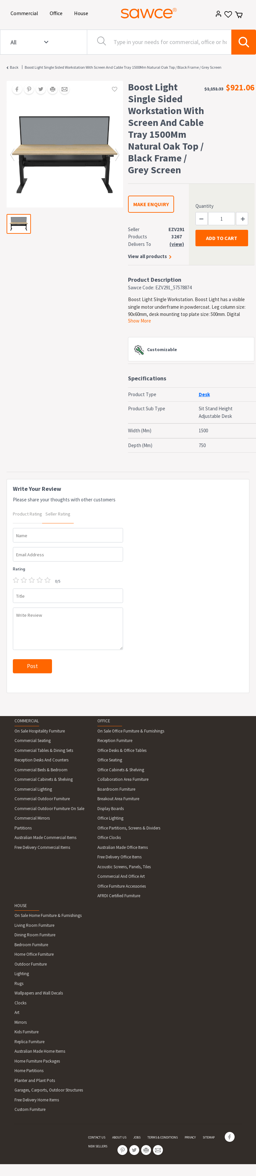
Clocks (20, 1003)
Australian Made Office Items (122, 847)
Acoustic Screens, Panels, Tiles (124, 867)
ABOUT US (119, 1137)
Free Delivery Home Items (36, 1100)
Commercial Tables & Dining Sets (43, 750)
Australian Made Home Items (39, 1051)
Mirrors (20, 1022)
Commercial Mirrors (32, 818)
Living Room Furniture (34, 925)
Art (16, 1012)
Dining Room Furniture (34, 935)
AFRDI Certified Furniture (118, 896)
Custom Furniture (29, 1109)
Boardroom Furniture (116, 789)
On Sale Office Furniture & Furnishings (130, 731)
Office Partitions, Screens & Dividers (128, 828)
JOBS (137, 1137)
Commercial (25, 12)
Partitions (23, 828)
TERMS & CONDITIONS (162, 1137)
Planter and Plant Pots (34, 1080)
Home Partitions (28, 1070)
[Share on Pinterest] (27, 89)
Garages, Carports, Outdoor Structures (48, 1090)
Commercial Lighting (33, 789)
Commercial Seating (32, 740)
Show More (139, 321)
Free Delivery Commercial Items (42, 847)
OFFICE (103, 721)
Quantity (204, 206)
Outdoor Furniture (30, 964)
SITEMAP (209, 1137)
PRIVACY (190, 1137)
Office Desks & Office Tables (121, 750)
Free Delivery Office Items (119, 857)
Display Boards (110, 808)
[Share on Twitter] (38, 89)
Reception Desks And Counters (41, 760)
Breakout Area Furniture (118, 799)
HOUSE (20, 905)
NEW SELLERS (97, 1146)
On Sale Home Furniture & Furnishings (48, 915)
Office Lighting (110, 818)
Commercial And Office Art (121, 876)
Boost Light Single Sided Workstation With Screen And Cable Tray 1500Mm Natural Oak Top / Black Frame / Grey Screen (123, 67)
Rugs (18, 983)
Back (14, 67)
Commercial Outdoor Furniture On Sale (49, 808)
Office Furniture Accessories (121, 886)
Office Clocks (109, 837)
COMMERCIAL (26, 721)
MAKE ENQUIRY (151, 204)
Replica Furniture (29, 1041)
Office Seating (109, 760)
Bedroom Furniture (31, 945)
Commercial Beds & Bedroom (40, 770)
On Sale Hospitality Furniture (39, 731)
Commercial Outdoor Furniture (42, 799)
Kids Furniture (26, 1032)
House (82, 12)
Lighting (21, 973)
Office (57, 12)
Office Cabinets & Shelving (120, 770)
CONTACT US (96, 1137)
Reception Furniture (114, 740)
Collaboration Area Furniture (122, 779)
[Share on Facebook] (15, 89)
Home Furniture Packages (37, 1061)
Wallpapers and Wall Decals (38, 993)
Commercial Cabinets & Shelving (43, 779)
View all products (147, 256)
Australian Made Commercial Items (45, 837)
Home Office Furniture (34, 954)
